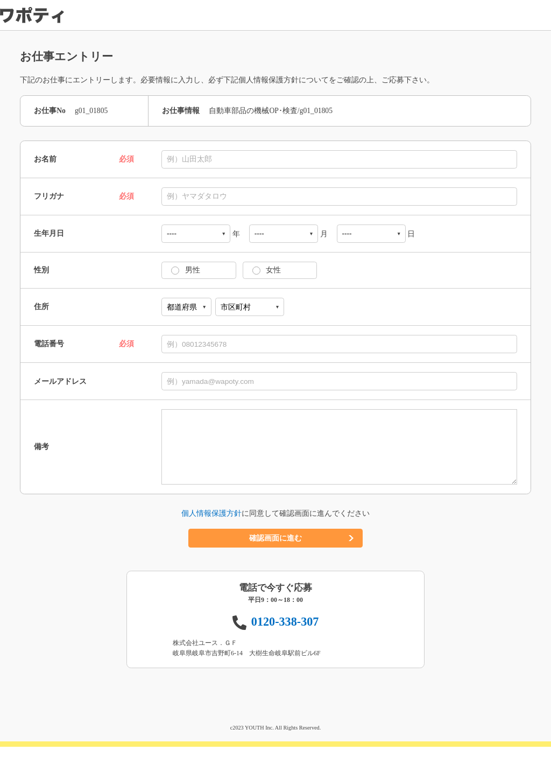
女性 (263, 270)
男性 (182, 270)
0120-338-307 (285, 639)
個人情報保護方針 (211, 531)
